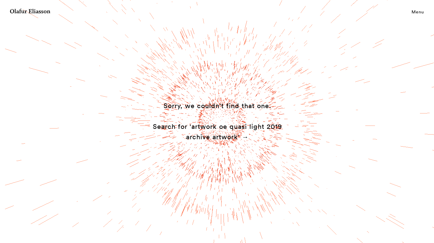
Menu (418, 11)
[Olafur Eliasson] (30, 12)
